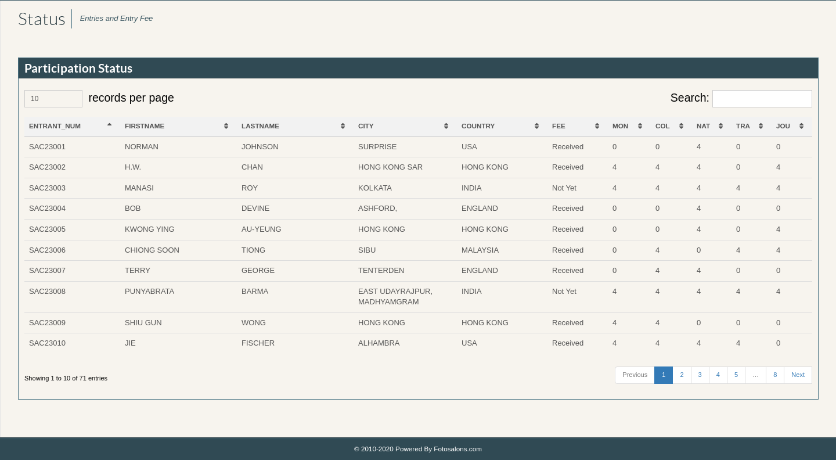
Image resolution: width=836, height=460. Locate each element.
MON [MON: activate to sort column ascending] (620, 126)
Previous (634, 374)
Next (798, 374)
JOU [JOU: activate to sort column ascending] (783, 126)
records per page (99, 98)
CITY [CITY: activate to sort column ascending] (366, 126)
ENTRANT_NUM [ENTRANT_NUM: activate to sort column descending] (55, 126)
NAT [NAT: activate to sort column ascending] (703, 126)
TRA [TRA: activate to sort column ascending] (743, 126)
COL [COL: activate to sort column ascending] (662, 126)
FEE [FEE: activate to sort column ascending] (558, 126)
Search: (741, 98)
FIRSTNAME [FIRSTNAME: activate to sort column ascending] (144, 126)
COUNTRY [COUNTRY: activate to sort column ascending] (478, 126)
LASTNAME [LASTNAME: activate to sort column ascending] (260, 126)
